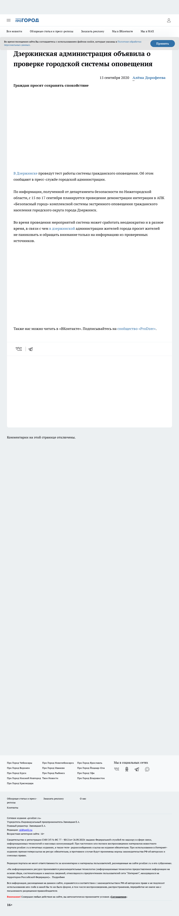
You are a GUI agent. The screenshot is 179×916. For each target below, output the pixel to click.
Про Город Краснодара (20, 783)
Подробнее (58, 877)
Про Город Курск (16, 773)
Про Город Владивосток (91, 778)
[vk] (19, 349)
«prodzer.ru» (34, 818)
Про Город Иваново (53, 767)
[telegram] (32, 349)
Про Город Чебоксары (19, 762)
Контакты (12, 807)
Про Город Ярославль (89, 762)
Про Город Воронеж (18, 767)
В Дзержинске (26, 173)
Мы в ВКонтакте (122, 31)
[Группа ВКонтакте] (116, 769)
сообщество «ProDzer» (136, 328)
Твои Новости (50, 778)
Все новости (14, 31)
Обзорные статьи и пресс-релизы (51, 31)
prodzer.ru (23, 847)
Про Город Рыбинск (53, 773)
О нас (83, 798)
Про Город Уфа (85, 773)
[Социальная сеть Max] (147, 769)
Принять (162, 43)
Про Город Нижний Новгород (24, 778)
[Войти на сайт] (169, 20)
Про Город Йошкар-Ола (91, 767)
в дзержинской (62, 228)
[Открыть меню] (9, 20)
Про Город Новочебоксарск (58, 762)
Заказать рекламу (92, 31)
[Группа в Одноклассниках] (127, 769)
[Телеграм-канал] (137, 769)
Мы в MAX (147, 31)
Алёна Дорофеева (149, 77)
